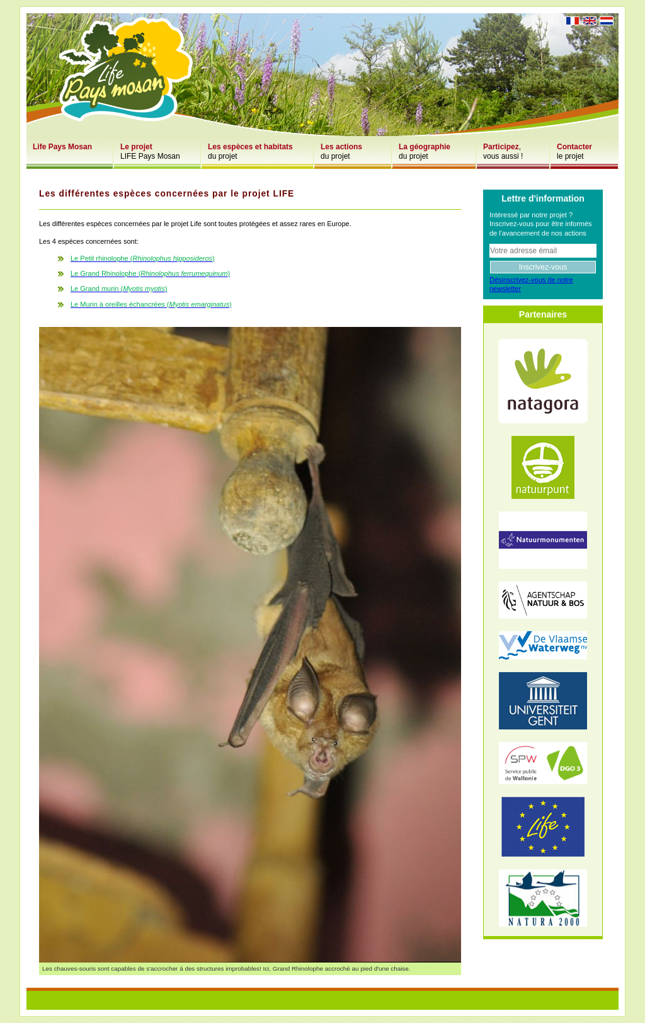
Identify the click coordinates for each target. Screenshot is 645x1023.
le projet (574, 151)
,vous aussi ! (503, 151)
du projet (250, 151)
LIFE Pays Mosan (150, 151)
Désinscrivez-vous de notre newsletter (531, 284)
